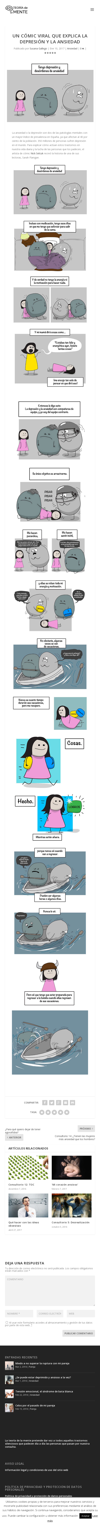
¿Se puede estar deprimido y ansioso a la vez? (43, 1377)
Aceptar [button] (85, 1515)
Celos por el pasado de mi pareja (35, 1405)
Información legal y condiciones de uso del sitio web (36, 1470)
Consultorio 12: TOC (21, 1184)
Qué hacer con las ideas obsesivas (23, 1224)
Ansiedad (72, 48)
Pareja (32, 1366)
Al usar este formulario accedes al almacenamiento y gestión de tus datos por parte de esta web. (48, 1324)
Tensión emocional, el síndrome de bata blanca (44, 1391)
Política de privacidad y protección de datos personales (38, 1496)
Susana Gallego (38, 48)
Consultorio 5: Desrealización (71, 1222)
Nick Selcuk (37, 153)
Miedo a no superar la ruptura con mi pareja (42, 1363)
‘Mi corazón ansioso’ (65, 1184)
